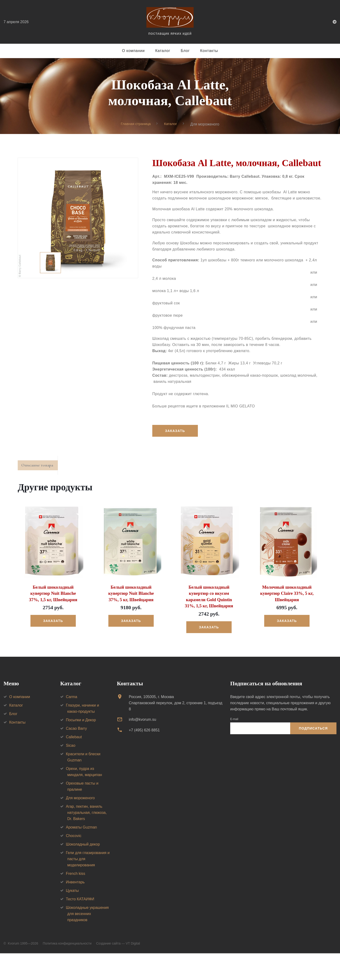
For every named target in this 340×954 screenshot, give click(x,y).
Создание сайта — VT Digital (118, 944)
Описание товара (40, 466)
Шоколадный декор (83, 845)
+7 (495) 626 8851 (144, 731)
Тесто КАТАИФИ (80, 900)
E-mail (234, 719)
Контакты (209, 51)
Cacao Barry (76, 729)
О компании (133, 51)
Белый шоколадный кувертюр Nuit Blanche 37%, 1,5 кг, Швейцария (53, 595)
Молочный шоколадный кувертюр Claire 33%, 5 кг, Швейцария (286, 595)
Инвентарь (75, 883)
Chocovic (73, 836)
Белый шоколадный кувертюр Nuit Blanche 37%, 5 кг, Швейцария (131, 595)
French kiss (75, 874)
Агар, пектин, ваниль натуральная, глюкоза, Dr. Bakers (86, 813)
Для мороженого (80, 799)
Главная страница (135, 124)
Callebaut (74, 738)
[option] (78, 218)
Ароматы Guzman (81, 828)
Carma (71, 697)
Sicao (70, 746)
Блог (185, 51)
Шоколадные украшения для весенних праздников (87, 914)
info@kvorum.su (142, 720)
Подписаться (313, 729)
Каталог (162, 51)
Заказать (176, 431)
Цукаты (72, 891)
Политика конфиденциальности (67, 944)
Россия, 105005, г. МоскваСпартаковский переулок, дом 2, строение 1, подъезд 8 (175, 703)
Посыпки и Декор (81, 721)
